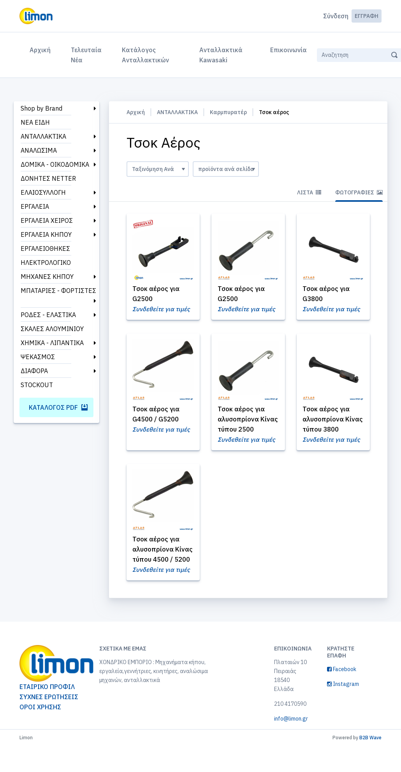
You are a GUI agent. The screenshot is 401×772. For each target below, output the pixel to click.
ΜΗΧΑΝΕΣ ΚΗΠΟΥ (47, 276)
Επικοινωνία (288, 50)
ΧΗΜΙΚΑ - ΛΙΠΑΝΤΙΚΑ (52, 343)
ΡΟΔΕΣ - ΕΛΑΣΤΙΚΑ (48, 315)
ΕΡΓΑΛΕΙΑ (35, 206)
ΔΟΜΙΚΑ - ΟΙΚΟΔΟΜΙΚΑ (55, 164)
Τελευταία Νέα (86, 55)
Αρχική (42, 49)
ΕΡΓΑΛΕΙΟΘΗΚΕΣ (45, 248)
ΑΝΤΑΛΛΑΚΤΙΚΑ (43, 136)
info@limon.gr (291, 744)
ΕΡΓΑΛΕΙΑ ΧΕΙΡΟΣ (47, 220)
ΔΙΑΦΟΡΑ (34, 371)
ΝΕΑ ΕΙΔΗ (35, 122)
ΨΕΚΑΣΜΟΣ (38, 357)
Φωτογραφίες (359, 192)
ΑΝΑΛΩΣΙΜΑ (39, 150)
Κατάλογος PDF (58, 407)
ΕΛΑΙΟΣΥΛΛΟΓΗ (43, 192)
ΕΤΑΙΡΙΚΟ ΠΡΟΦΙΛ (47, 713)
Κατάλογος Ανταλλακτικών (145, 55)
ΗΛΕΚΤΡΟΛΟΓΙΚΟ (46, 262)
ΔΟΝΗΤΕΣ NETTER (48, 178)
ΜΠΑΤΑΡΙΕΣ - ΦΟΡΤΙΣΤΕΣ (58, 290)
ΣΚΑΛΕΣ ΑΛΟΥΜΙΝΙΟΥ (52, 329)
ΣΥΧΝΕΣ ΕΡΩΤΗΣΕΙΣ (48, 723)
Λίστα (309, 192)
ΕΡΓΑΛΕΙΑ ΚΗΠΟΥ (46, 234)
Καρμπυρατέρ (228, 112)
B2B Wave (370, 764)
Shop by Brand (41, 108)
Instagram (343, 710)
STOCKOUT (37, 385)
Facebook (341, 695)
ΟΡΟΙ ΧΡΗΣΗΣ (40, 733)
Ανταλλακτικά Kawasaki (221, 55)
